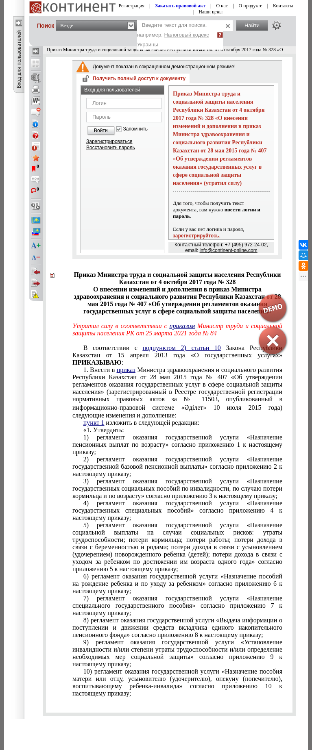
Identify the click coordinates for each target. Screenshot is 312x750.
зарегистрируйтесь (196, 236)
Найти (252, 25)
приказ (126, 369)
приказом (182, 325)
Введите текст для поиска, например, (173, 35)
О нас (222, 6)
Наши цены (211, 12)
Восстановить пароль (110, 147)
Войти (101, 130)
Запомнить (135, 129)
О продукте (250, 6)
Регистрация (131, 6)
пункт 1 (94, 422)
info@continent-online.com (228, 250)
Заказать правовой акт (180, 6)
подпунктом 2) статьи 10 (182, 347)
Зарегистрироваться (109, 141)
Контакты (283, 6)
